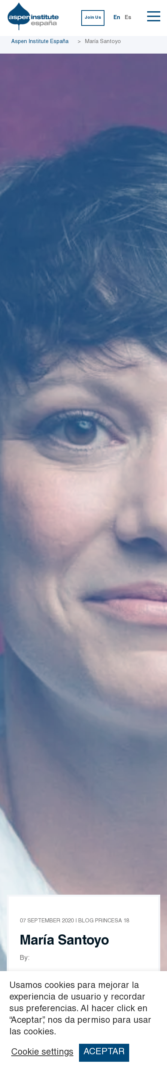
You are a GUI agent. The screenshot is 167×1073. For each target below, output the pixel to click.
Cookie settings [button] (42, 1052)
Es (128, 18)
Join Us (93, 18)
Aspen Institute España (40, 42)
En (116, 18)
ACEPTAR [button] (104, 1052)
